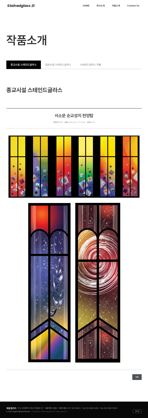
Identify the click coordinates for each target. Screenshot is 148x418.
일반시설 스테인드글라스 (58, 64)
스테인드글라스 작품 (90, 64)
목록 (137, 377)
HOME (86, 5)
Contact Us (133, 5)
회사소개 (101, 5)
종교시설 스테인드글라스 (24, 64)
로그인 (137, 411)
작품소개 (116, 5)
